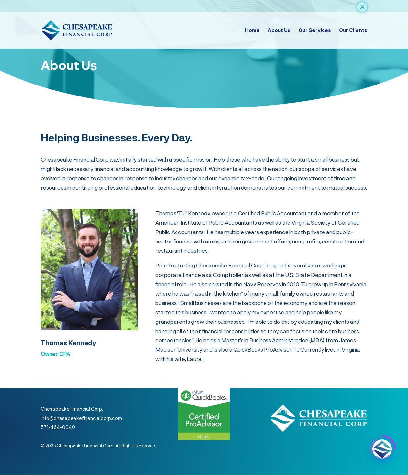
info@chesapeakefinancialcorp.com (81, 418)
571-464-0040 (58, 427)
